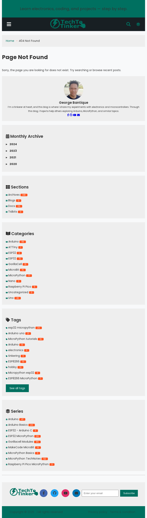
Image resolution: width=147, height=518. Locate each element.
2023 (11, 151)
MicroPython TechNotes (27, 458)
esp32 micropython (24, 328)
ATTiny (14, 247)
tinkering (16, 356)
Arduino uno (18, 333)
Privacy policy (98, 512)
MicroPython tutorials (25, 339)
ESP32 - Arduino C (22, 430)
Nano (13, 281)
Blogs (13, 200)
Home (10, 41)
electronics (17, 350)
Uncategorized (20, 292)
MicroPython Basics (23, 453)
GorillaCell (17, 264)
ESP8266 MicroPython (24, 378)
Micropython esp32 (23, 373)
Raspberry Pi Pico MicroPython (30, 464)
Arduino (16, 241)
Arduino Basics (20, 425)
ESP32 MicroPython (23, 436)
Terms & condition (122, 512)
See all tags (17, 388)
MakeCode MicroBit (23, 447)
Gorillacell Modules (23, 442)
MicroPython (19, 275)
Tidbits (14, 212)
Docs (14, 206)
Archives (16, 195)
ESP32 (14, 253)
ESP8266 (16, 361)
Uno (13, 298)
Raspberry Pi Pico (21, 287)
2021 (11, 157)
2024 (11, 144)
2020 (11, 164)
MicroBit (16, 270)
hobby (14, 367)
